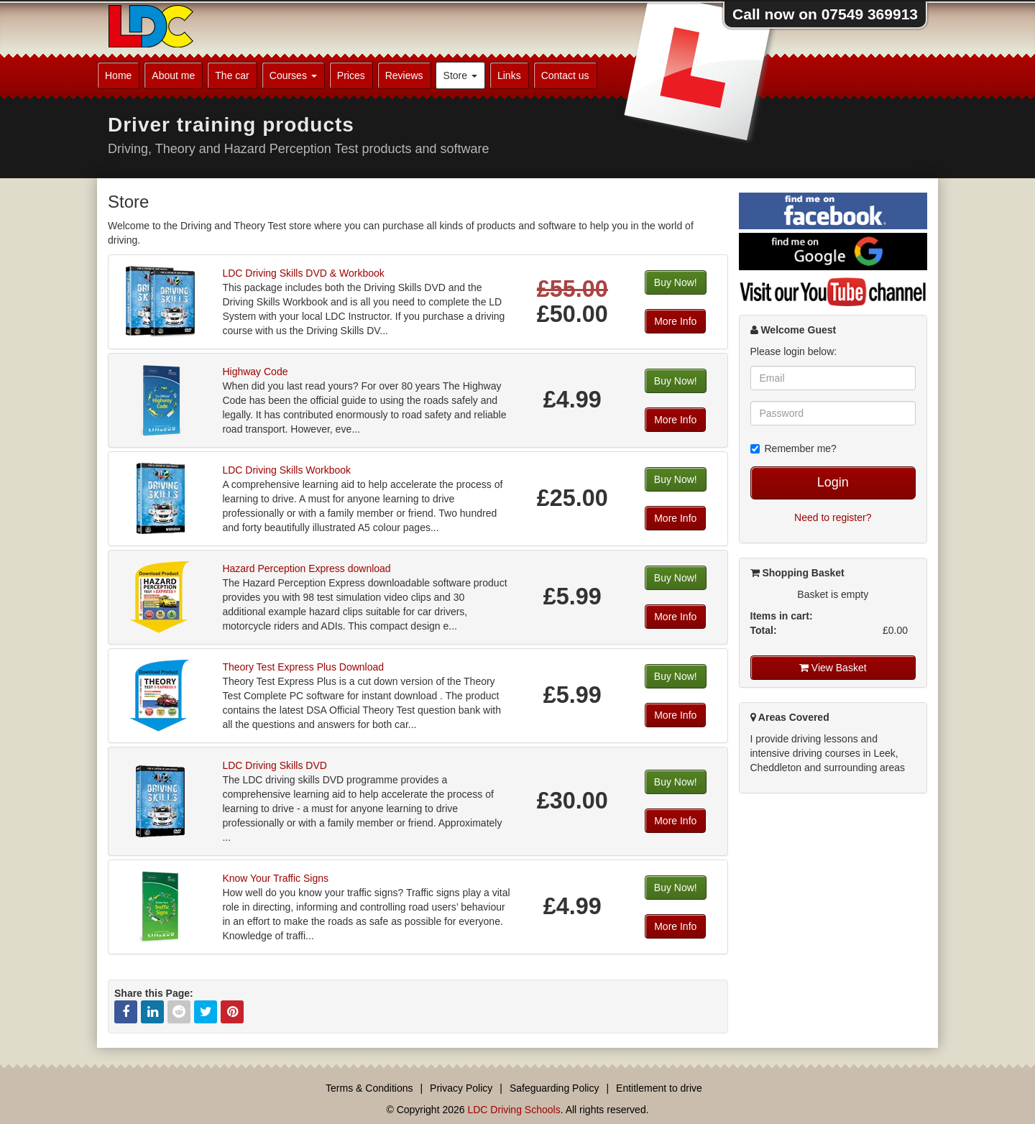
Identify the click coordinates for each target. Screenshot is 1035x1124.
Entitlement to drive (659, 1088)
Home (118, 75)
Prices (351, 75)
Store (460, 75)
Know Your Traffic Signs (275, 878)
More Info (675, 321)
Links (509, 75)
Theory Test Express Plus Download (303, 667)
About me (173, 75)
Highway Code (255, 371)
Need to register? (832, 517)
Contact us (565, 75)
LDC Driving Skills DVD (274, 765)
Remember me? (793, 448)
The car (232, 75)
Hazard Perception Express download (306, 568)
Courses (293, 75)
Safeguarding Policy (554, 1088)
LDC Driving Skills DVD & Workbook (303, 273)
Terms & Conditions (369, 1088)
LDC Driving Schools (513, 1109)
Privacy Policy (461, 1088)
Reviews (404, 75)
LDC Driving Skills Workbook (286, 470)
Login (833, 482)
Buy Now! (675, 282)
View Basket (833, 667)
